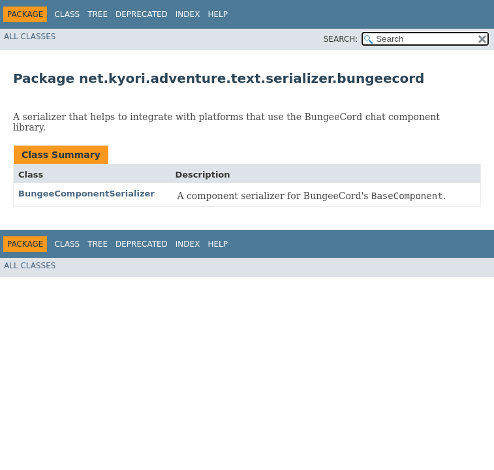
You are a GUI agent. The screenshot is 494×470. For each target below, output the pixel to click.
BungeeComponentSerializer (86, 193)
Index (188, 14)
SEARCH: (341, 39)
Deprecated (142, 14)
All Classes (29, 36)
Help (218, 14)
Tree (97, 14)
